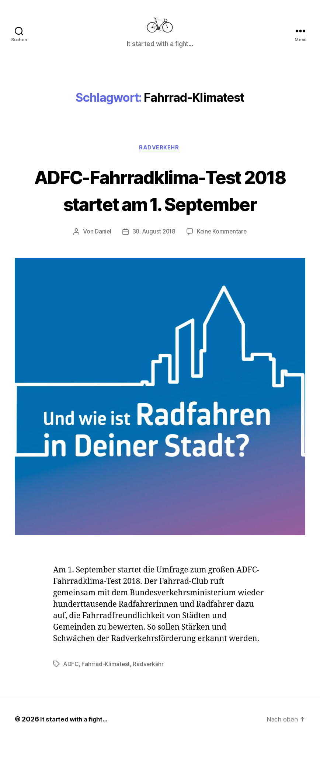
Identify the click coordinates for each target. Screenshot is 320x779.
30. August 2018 (153, 270)
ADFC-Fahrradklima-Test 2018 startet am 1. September (160, 214)
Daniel (101, 270)
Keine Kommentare (222, 270)
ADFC (71, 703)
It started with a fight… (76, 758)
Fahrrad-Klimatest (106, 703)
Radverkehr (160, 159)
